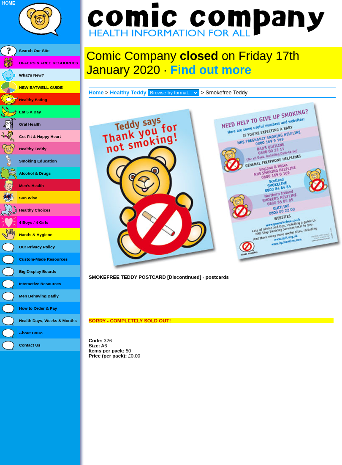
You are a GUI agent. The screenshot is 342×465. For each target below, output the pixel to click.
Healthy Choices (35, 210)
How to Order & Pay (38, 308)
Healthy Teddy (128, 92)
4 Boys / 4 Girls (33, 222)
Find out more (210, 70)
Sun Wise (28, 197)
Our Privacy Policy (37, 247)
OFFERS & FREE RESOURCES (48, 63)
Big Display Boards (37, 271)
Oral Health (30, 124)
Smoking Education (38, 161)
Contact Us (30, 345)
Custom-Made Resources (43, 259)
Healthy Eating (33, 99)
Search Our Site (34, 50)
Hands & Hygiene (35, 234)
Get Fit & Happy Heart (40, 136)
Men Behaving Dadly (39, 296)
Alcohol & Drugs (35, 173)
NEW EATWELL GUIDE (41, 87)
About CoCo (31, 332)
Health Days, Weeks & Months (48, 320)
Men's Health (31, 185)
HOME (8, 3)
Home (96, 92)
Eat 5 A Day (30, 112)
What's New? (31, 75)
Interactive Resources (40, 283)
